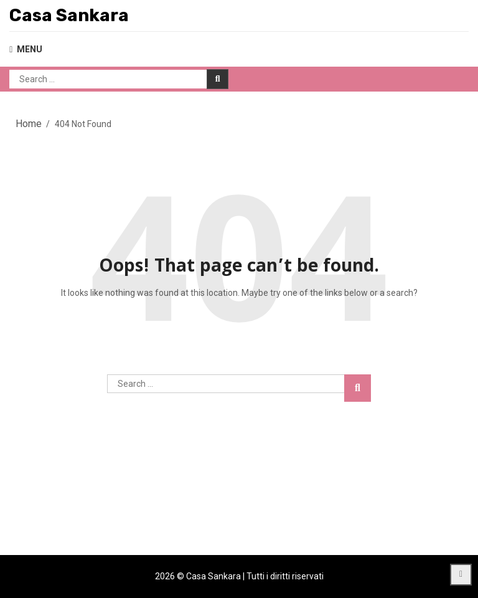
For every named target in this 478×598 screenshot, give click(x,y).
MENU (25, 49)
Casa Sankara (69, 15)
